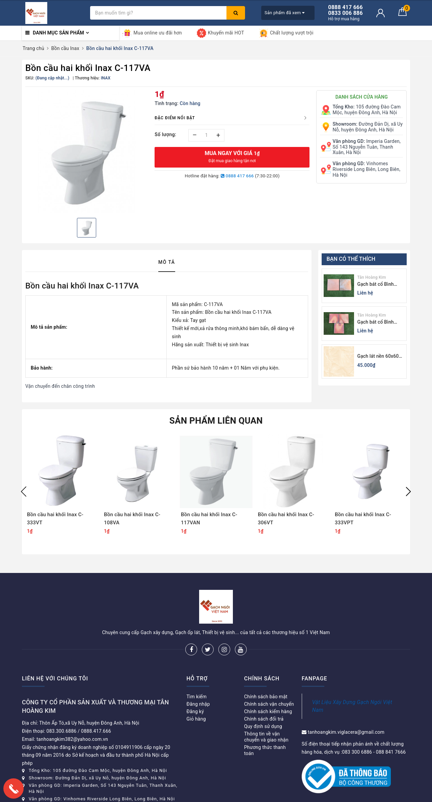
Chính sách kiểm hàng (268, 711)
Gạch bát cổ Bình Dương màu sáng (375, 322)
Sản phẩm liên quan (216, 421)
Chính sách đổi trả (264, 719)
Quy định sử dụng (263, 726)
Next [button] (408, 491)
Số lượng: (165, 134)
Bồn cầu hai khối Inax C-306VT (286, 518)
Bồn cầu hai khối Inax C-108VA (132, 518)
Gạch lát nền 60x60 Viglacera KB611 (378, 356)
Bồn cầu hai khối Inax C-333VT (55, 518)
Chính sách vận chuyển (269, 704)
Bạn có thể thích (351, 259)
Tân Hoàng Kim (371, 277)
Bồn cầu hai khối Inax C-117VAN (209, 518)
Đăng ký (195, 711)
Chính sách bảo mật (265, 696)
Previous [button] (24, 491)
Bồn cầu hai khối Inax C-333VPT (363, 518)
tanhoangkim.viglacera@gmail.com (346, 732)
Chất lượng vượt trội (286, 33)
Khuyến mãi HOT (220, 33)
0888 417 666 (237, 175)
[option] (86, 151)
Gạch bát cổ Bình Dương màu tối (375, 284)
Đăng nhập (198, 704)
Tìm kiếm (197, 696)
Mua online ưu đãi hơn (152, 33)
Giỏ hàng (196, 719)
